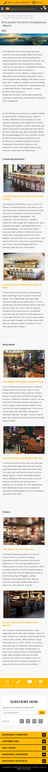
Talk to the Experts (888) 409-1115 (19, 2)
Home (4, 16)
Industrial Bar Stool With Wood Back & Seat (23, 198)
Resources (10, 16)
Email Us (29, 686)
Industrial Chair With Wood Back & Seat (22, 286)
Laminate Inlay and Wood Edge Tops (23, 458)
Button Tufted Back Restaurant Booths (20, 624)
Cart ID (41, 686)
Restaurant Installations (25, 16)
